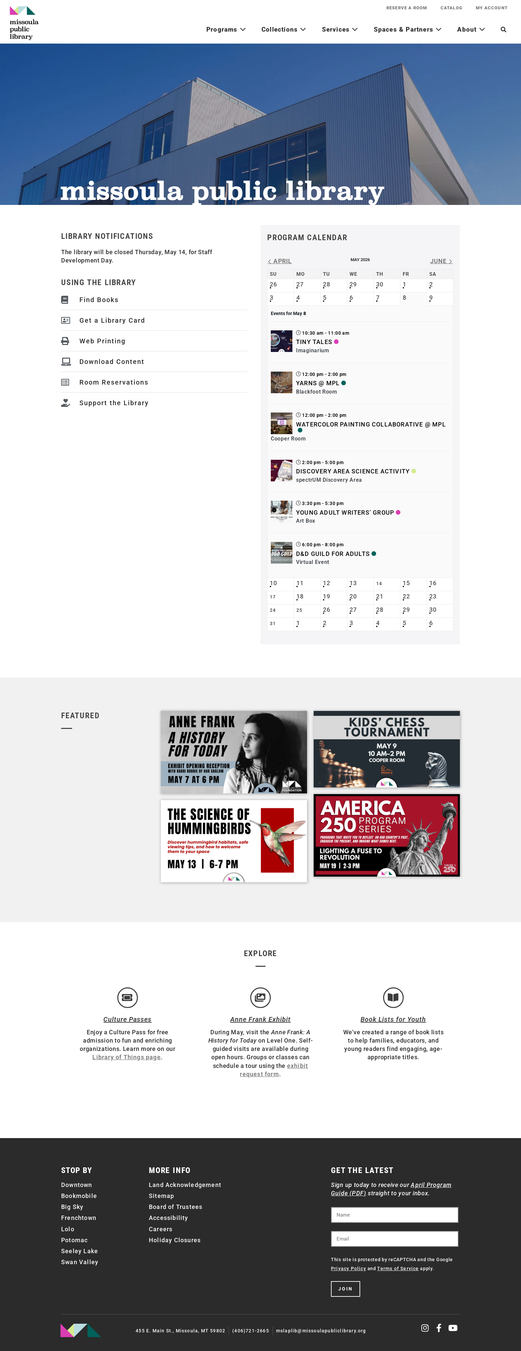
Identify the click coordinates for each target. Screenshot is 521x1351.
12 (326, 583)
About (471, 29)
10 (273, 583)
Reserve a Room (406, 7)
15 (406, 583)
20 (353, 596)
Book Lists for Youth (393, 1019)
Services (340, 29)
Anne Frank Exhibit (260, 1019)
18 (300, 596)
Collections (284, 29)
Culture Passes (127, 1019)
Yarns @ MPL (318, 383)
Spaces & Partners (408, 29)
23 (433, 596)
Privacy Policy (348, 1268)
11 (300, 583)
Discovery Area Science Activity (353, 471)
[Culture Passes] (127, 997)
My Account (492, 7)
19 (326, 596)
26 (273, 284)
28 (326, 284)
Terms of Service (398, 1268)
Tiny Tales (314, 341)
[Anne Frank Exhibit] (260, 997)
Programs (226, 29)
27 (300, 284)
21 (379, 596)
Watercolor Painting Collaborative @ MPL (371, 424)
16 (433, 583)
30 (379, 284)
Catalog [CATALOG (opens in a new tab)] (452, 7)
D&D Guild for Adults (333, 553)
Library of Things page (126, 1057)
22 (406, 596)
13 (353, 583)
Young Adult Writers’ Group (345, 512)
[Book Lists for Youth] (393, 997)
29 (353, 284)
